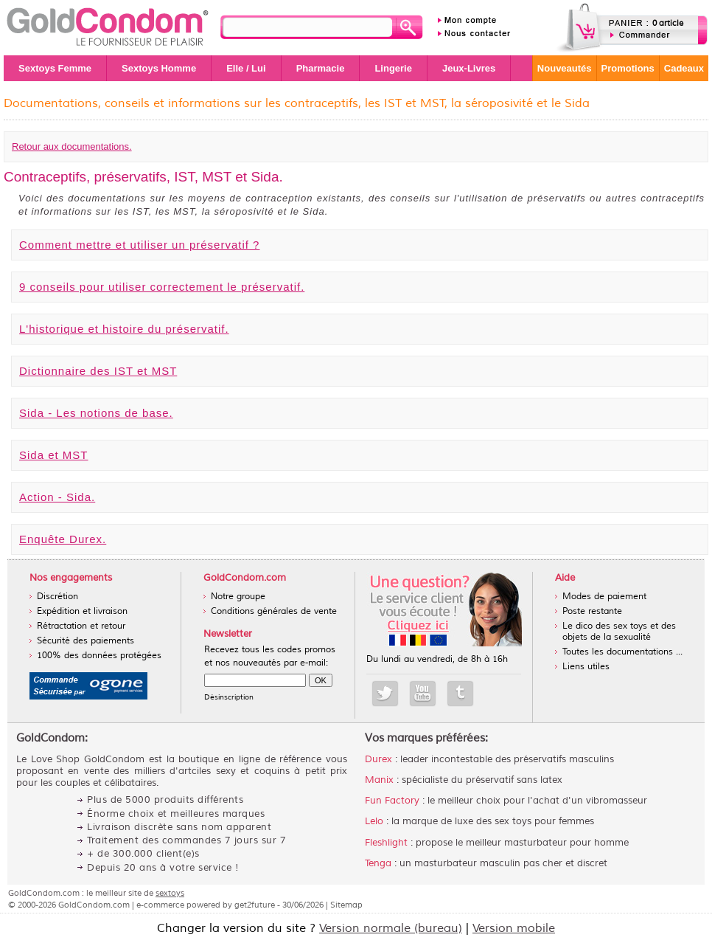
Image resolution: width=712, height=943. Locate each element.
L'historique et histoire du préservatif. (124, 328)
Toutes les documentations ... (622, 651)
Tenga (378, 863)
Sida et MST (53, 455)
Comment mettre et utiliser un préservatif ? (139, 244)
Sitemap (346, 904)
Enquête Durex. (62, 539)
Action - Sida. (57, 497)
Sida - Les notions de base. (96, 413)
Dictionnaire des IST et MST (98, 371)
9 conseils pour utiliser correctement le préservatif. (161, 286)
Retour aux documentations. (72, 146)
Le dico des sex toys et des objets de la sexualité (619, 632)
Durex (378, 759)
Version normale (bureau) (390, 928)
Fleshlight (386, 843)
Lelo (374, 821)
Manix (379, 780)
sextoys (170, 893)
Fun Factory (392, 800)
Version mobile (513, 928)
